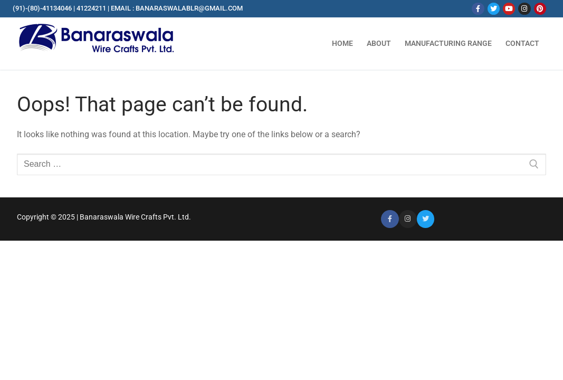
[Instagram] (524, 9)
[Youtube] (509, 9)
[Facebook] (478, 9)
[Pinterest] (540, 9)
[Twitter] (494, 9)
